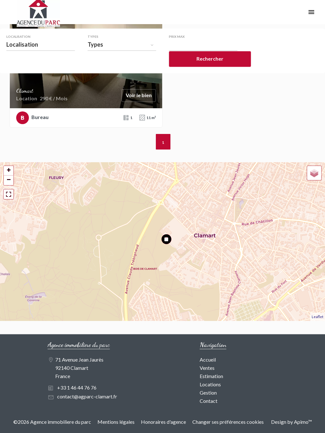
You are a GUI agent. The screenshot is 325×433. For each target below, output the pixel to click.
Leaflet (317, 317)
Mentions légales (116, 422)
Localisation (18, 36)
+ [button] (9, 171)
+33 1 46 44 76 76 (76, 387)
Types (93, 36)
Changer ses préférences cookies (228, 422)
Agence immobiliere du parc (79, 345)
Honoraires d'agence (163, 422)
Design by (291, 422)
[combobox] (40, 44)
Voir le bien (139, 95)
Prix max (177, 36)
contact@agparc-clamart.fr (87, 396)
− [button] (9, 180)
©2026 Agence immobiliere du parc (52, 422)
